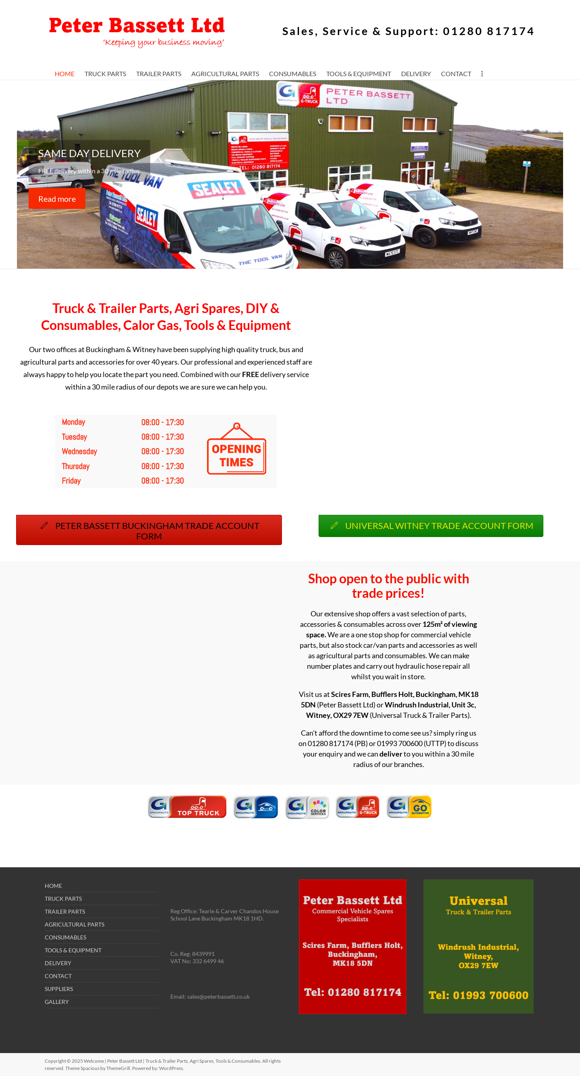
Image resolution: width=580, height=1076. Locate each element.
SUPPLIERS (59, 988)
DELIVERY (416, 73)
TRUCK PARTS (105, 73)
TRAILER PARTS (158, 73)
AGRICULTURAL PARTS (225, 73)
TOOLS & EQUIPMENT (358, 73)
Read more (57, 198)
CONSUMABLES (292, 73)
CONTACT (456, 73)
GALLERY (57, 1001)
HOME (65, 73)
